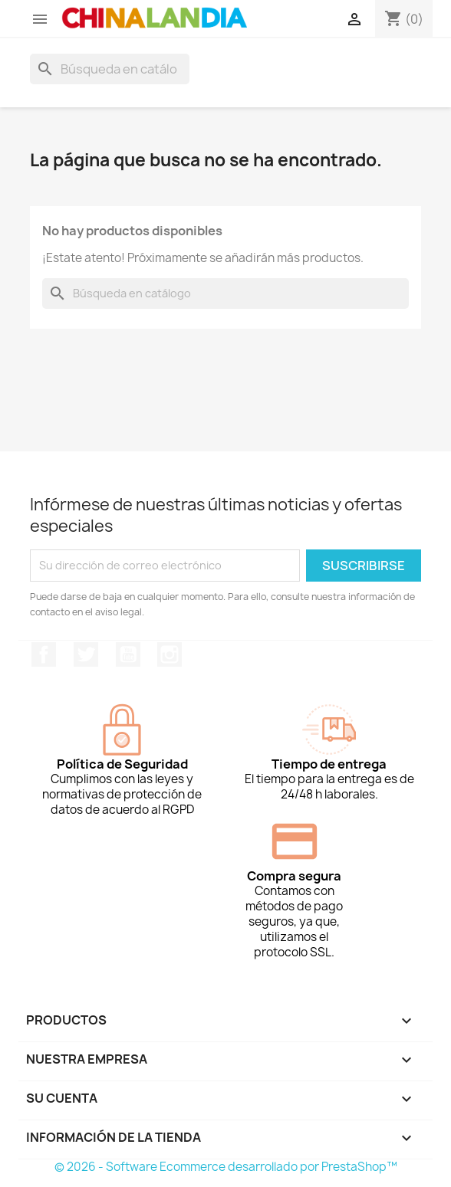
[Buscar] (109, 69)
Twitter (86, 654)
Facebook (43, 654)
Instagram (169, 654)
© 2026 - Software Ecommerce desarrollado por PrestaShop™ (225, 1167)
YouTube (128, 654)
